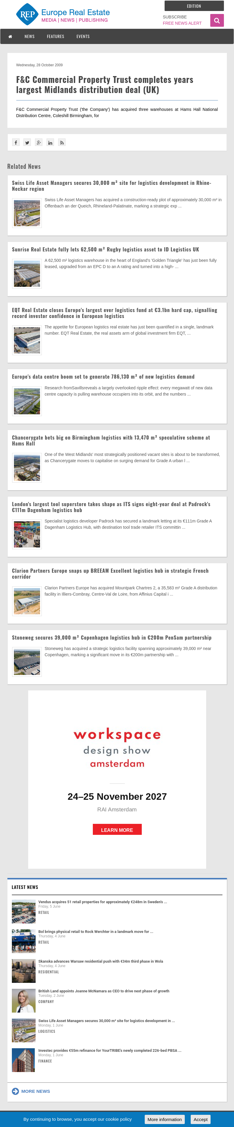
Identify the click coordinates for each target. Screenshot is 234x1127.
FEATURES (55, 36)
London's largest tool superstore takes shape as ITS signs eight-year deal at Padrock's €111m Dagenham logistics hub (111, 507)
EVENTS (83, 36)
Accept (201, 1119)
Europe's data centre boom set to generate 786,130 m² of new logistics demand (103, 376)
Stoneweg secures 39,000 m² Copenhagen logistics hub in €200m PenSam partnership (112, 637)
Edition (194, 6)
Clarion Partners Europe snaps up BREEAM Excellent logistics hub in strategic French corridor (110, 573)
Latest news (25, 887)
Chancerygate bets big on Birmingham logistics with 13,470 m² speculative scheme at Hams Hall (111, 440)
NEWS (30, 36)
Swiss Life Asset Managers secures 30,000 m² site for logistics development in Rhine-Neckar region (111, 185)
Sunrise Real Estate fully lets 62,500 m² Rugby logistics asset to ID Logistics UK (105, 249)
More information (165, 1119)
